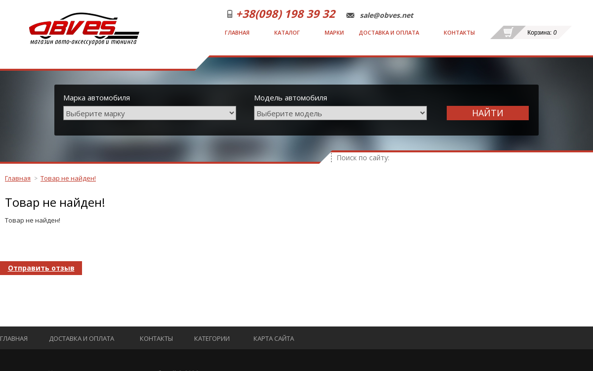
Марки (334, 32)
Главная (237, 32)
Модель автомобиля (290, 97)
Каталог (287, 32)
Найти (488, 113)
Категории (212, 338)
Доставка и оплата (389, 32)
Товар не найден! (68, 178)
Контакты (459, 32)
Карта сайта (274, 338)
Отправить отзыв (41, 268)
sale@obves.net (386, 15)
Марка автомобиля (96, 97)
